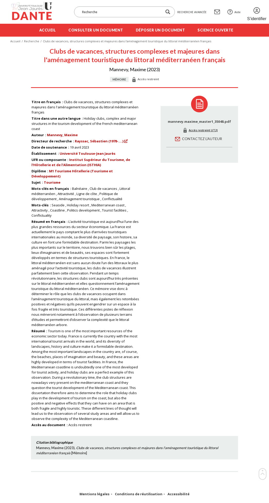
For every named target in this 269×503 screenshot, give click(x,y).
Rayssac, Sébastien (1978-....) (99, 141)
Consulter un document (95, 30)
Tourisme (52, 182)
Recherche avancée (192, 12)
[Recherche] (120, 12)
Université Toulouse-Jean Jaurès (87, 153)
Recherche (31, 41)
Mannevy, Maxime (62, 135)
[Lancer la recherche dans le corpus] (167, 12)
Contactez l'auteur (202, 138)
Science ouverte (215, 30)
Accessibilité (178, 494)
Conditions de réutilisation (138, 494)
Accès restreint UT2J (203, 130)
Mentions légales (94, 494)
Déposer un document (160, 30)
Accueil (47, 30)
